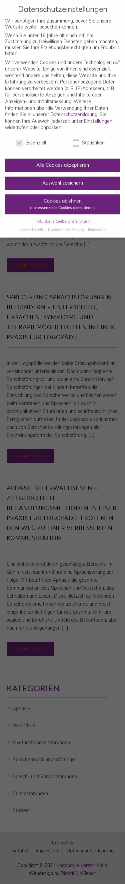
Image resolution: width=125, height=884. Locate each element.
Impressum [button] (97, 222)
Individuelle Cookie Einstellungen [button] (63, 214)
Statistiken (89, 136)
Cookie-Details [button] (32, 222)
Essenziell (31, 136)
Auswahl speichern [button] (62, 176)
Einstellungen (98, 114)
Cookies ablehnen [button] (62, 197)
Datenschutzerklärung (73, 108)
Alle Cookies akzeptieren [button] (62, 158)
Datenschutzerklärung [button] (66, 222)
